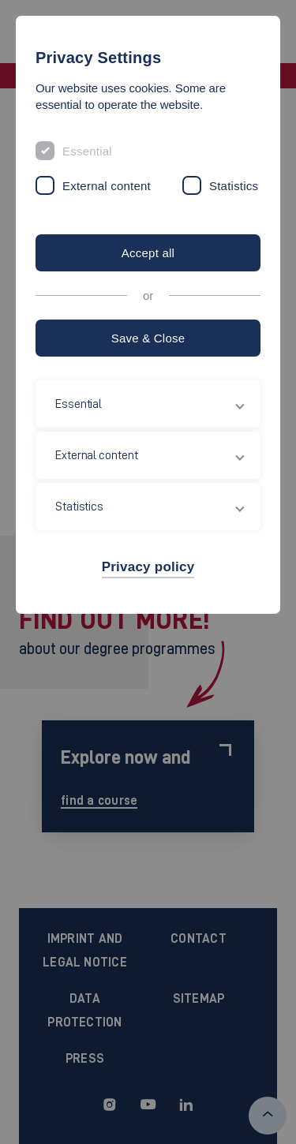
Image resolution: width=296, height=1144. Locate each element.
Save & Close (148, 338)
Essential (87, 151)
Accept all (148, 253)
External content (106, 186)
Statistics (233, 186)
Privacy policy (148, 566)
